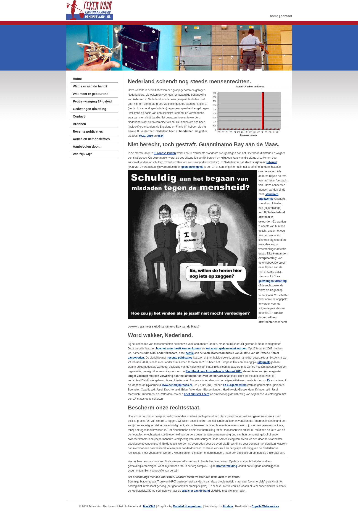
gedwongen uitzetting (272, 281)
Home (77, 79)
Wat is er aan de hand (196, 490)
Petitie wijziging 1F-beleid (92, 101)
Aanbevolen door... (87, 146)
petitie (190, 353)
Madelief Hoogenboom (187, 506)
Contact (79, 116)
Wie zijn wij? (82, 154)
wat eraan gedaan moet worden (226, 348)
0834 (160, 135)
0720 (142, 135)
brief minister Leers (196, 394)
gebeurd (271, 162)
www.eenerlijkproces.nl (177, 385)
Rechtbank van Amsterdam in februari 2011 (214, 371)
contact (286, 16)
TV (268, 380)
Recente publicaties (88, 131)
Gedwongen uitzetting (89, 109)
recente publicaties (179, 357)
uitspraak (264, 362)
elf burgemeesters (234, 385)
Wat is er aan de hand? (90, 86)
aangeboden (136, 357)
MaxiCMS (149, 506)
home (274, 16)
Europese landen (165, 153)
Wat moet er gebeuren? (90, 94)
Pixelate (228, 506)
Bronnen (79, 124)
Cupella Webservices (265, 506)
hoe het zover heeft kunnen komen (178, 348)
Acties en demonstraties (91, 139)
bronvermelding (226, 466)
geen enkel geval (192, 166)
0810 (150, 135)
